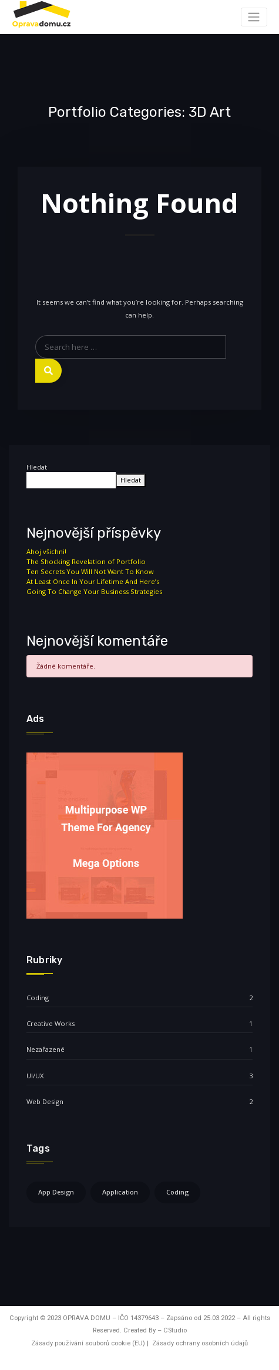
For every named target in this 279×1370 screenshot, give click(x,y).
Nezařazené (45, 1049)
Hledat (36, 467)
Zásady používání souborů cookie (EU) (88, 1343)
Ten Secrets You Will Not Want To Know (90, 571)
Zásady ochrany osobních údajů (200, 1343)
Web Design (44, 1101)
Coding (37, 997)
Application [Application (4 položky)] (120, 1191)
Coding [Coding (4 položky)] (177, 1191)
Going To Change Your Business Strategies (94, 591)
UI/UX (34, 1075)
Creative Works (50, 1023)
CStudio (175, 1330)
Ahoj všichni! (46, 551)
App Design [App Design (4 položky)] (56, 1191)
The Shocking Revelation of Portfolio (86, 561)
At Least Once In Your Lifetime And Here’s (92, 581)
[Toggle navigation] (254, 17)
